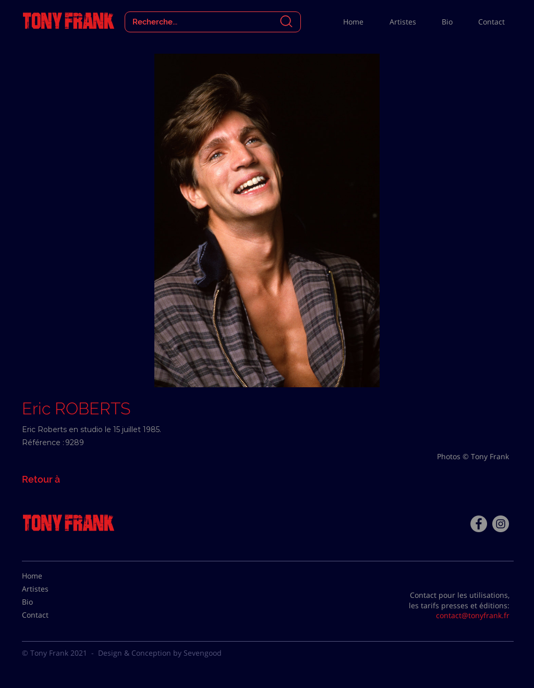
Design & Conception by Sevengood (160, 653)
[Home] (48, 576)
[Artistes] (48, 589)
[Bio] (48, 602)
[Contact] (48, 615)
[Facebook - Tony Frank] (478, 523)
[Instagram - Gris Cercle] (500, 523)
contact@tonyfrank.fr (472, 615)
